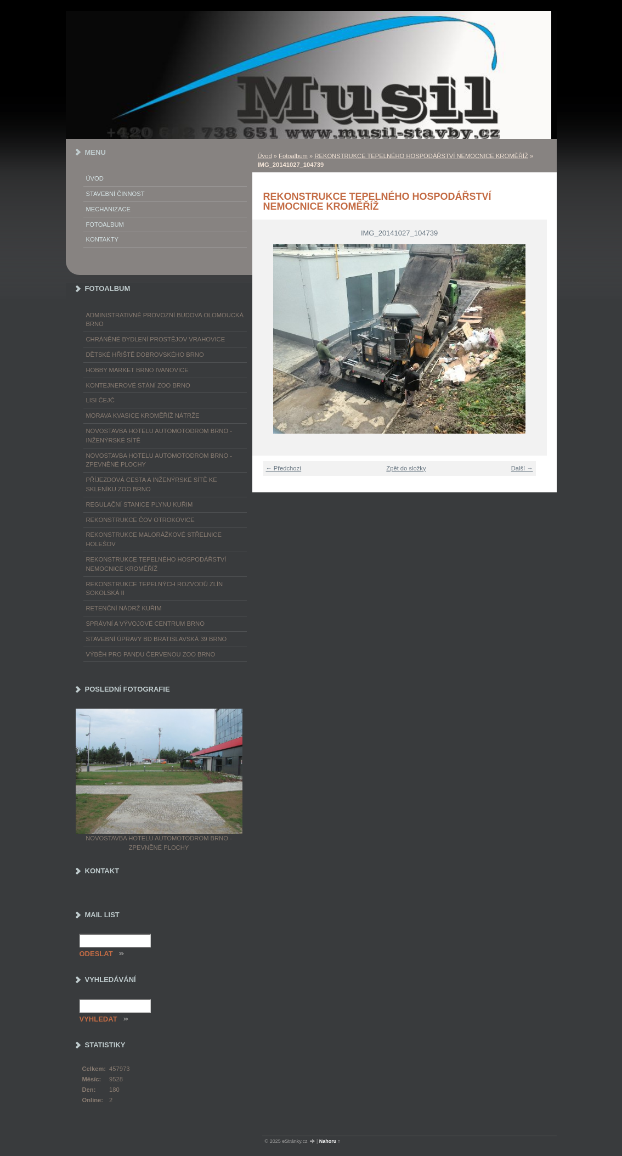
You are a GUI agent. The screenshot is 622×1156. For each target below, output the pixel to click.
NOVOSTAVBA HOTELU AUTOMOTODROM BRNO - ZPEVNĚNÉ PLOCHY (159, 460)
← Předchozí (284, 468)
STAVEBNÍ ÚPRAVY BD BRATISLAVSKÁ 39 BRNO (156, 639)
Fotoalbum (293, 156)
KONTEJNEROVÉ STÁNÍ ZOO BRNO (138, 385)
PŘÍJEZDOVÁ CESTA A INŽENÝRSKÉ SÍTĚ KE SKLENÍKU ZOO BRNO (151, 484)
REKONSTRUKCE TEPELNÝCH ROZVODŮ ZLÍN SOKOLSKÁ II (154, 589)
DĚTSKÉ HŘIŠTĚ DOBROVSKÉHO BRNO (145, 354)
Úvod (265, 156)
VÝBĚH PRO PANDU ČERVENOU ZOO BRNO (151, 654)
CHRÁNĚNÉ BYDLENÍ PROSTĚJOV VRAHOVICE (155, 339)
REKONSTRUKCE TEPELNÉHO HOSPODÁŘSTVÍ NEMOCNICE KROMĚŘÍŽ (421, 156)
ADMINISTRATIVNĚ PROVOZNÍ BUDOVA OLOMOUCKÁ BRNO (165, 320)
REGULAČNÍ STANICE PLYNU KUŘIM (139, 504)
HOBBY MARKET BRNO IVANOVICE (137, 370)
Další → (522, 468)
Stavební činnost (115, 193)
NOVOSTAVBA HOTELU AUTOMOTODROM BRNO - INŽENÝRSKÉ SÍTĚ (159, 436)
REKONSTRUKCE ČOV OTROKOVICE (140, 520)
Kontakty (102, 239)
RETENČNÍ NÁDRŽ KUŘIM (124, 608)
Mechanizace (108, 209)
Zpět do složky (406, 468)
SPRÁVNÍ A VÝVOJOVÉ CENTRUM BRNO (145, 623)
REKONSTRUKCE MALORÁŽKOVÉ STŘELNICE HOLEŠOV (154, 539)
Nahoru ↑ (330, 1141)
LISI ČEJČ (100, 400)
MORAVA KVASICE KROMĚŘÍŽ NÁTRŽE (143, 415)
